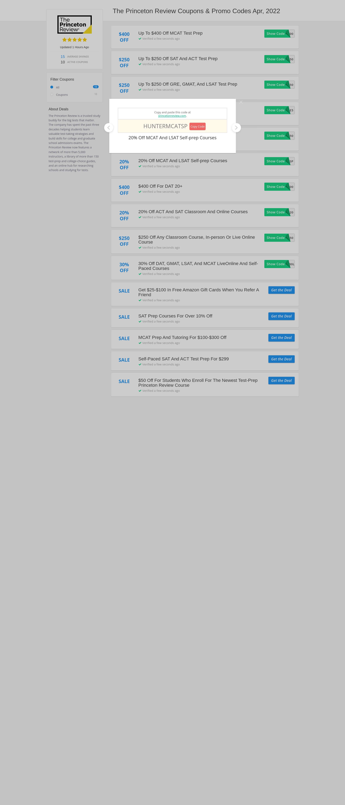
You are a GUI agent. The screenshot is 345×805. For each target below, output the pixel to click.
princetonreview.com (172, 116)
